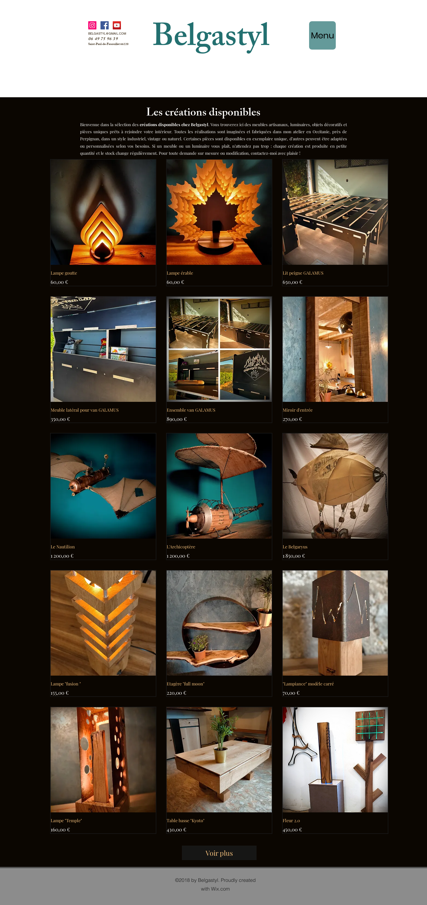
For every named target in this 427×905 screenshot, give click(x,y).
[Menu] (322, 35)
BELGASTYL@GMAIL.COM (107, 33)
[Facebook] (104, 25)
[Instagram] (92, 25)
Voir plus (219, 852)
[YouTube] (117, 25)
